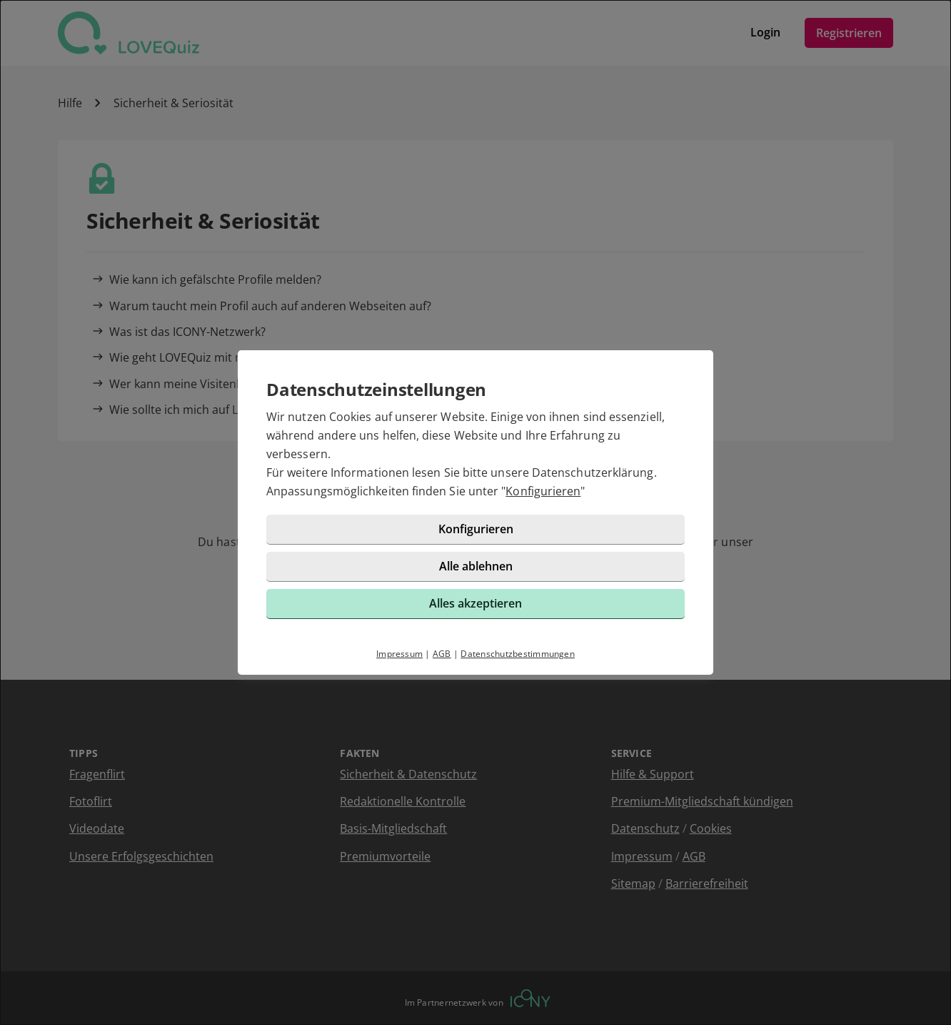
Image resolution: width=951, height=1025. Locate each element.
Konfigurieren (542, 491)
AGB (442, 654)
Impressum (399, 654)
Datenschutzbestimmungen (518, 654)
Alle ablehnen (476, 566)
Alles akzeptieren (475, 603)
